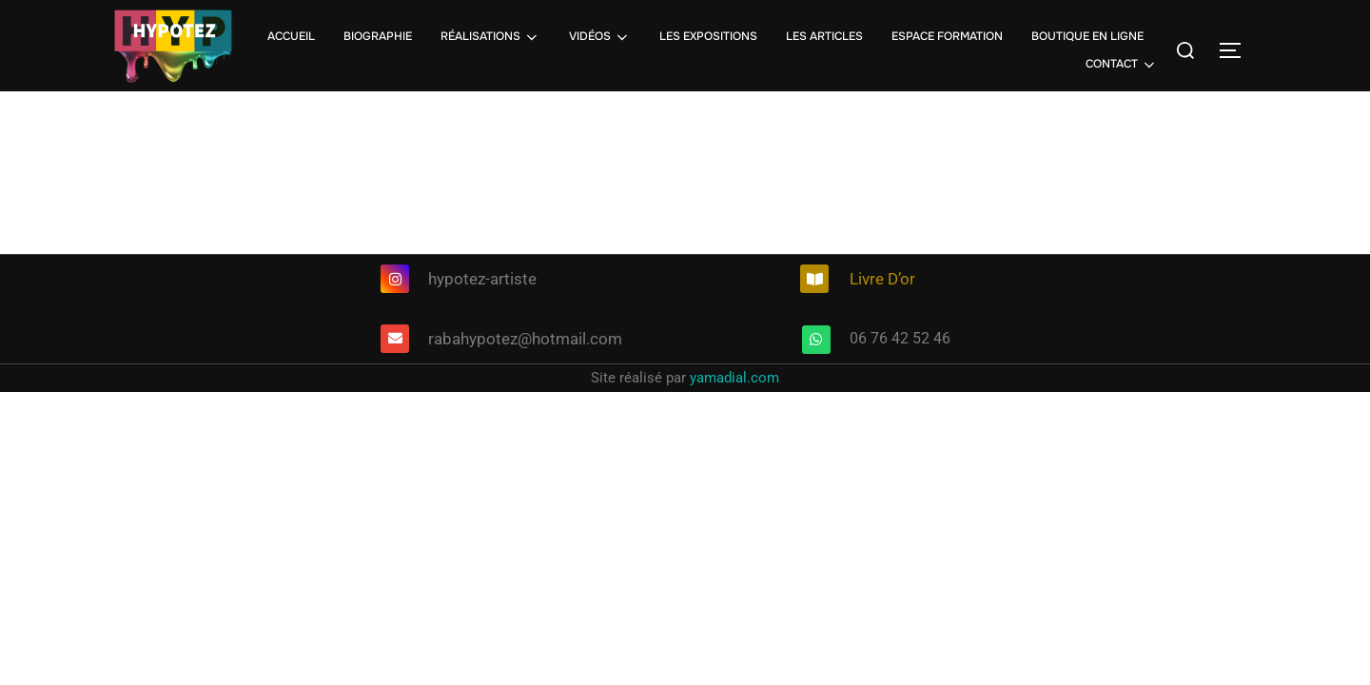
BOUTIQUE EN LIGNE (1087, 36)
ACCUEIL (291, 36)
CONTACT (1122, 64)
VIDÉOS (600, 37)
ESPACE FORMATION (947, 36)
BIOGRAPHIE (377, 36)
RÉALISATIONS (490, 37)
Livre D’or (882, 278)
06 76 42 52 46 (900, 338)
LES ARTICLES (824, 36)
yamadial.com (734, 377)
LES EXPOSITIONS (708, 36)
